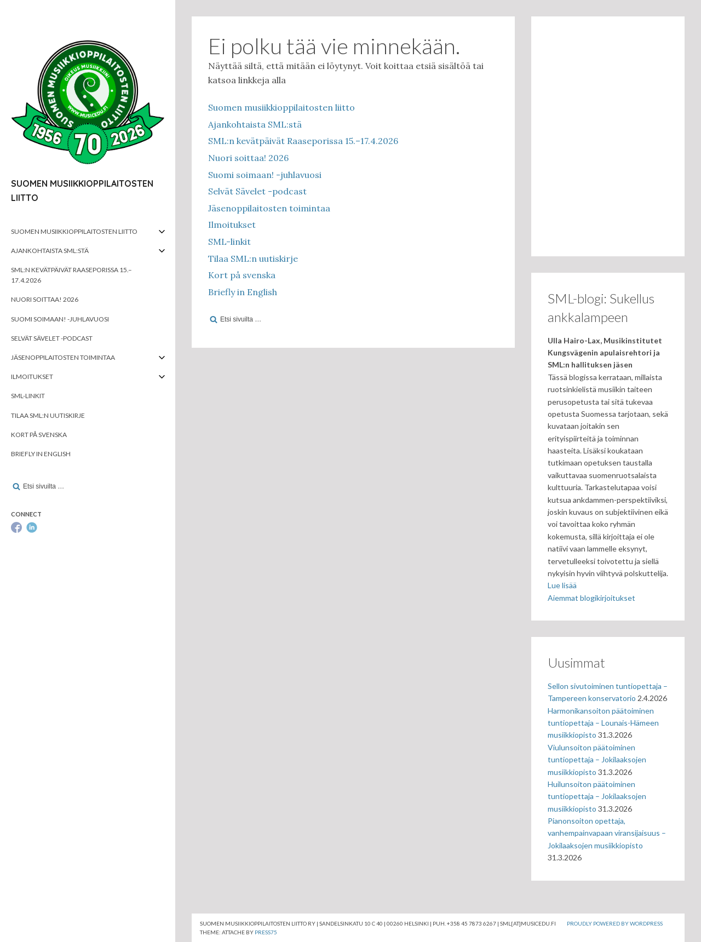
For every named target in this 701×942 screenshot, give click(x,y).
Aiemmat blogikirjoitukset (591, 597)
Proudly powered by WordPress (615, 923)
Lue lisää (562, 585)
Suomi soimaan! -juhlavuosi (60, 319)
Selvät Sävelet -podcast (52, 338)
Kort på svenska (39, 434)
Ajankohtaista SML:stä (50, 250)
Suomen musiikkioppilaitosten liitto (74, 231)
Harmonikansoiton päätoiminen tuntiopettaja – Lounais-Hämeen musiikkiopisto (603, 723)
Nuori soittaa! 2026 (44, 299)
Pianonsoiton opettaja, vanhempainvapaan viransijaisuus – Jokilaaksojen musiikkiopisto (607, 833)
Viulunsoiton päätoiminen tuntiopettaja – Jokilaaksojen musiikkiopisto (597, 760)
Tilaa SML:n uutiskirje (48, 415)
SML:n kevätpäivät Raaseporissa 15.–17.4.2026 (71, 275)
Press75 (266, 932)
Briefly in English (41, 454)
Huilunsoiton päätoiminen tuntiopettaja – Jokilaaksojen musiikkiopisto (597, 796)
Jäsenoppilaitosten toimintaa (63, 357)
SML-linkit (28, 396)
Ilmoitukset (32, 376)
